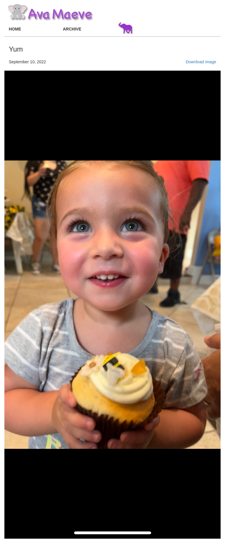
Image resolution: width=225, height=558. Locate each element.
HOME (15, 29)
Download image (201, 61)
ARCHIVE (72, 29)
